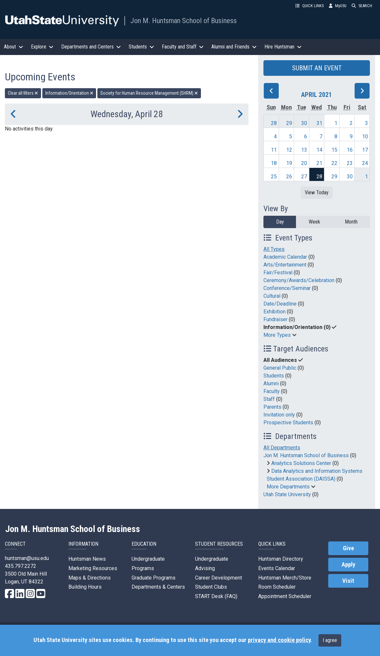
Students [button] (141, 47)
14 (319, 150)
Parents (272, 407)
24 (365, 163)
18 (274, 163)
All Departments (281, 447)
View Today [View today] (317, 192)
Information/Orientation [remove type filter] (69, 93)
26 (289, 176)
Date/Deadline (280, 304)
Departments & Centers (158, 587)
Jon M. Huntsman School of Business (183, 20)
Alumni (271, 383)
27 (304, 176)
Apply (348, 564)
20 (304, 163)
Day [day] (280, 222)
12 (289, 150)
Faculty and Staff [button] (183, 47)
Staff (269, 399)
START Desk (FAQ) (216, 596)
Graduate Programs (154, 578)
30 (304, 123)
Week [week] (314, 222)
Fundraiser (275, 319)
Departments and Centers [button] (91, 47)
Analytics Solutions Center (301, 463)
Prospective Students (288, 422)
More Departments (288, 487)
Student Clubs (211, 587)
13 (304, 150)
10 (365, 136)
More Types (277, 335)
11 (274, 150)
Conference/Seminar (287, 288)
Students (273, 376)
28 (274, 123)
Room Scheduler (277, 587)
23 (350, 163)
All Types (274, 249)
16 (350, 150)
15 (334, 150)
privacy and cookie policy (279, 640)
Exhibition (274, 311)
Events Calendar (276, 568)
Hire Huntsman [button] (283, 47)
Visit (348, 580)
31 (319, 123)
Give (348, 548)
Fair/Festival (277, 272)
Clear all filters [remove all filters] (23, 93)
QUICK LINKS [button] (309, 5)
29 (289, 123)
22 (334, 163)
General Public (279, 368)
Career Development (218, 578)
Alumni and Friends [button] (234, 47)
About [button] (13, 47)
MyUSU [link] (337, 5)
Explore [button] (42, 47)
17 (365, 150)
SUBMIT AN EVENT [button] (317, 68)
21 (319, 163)
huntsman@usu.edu (27, 558)
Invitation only (279, 415)
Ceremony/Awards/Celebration (298, 280)
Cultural (271, 296)
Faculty (271, 391)
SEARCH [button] (362, 5)
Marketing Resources (92, 568)
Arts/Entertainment (284, 265)
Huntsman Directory (280, 559)
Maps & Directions (89, 578)
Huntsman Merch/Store (284, 578)
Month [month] (351, 222)
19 (289, 163)
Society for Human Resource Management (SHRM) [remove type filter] (149, 93)
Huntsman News (87, 559)
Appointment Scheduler (284, 596)
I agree (330, 640)
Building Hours (85, 587)
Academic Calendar (285, 257)
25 (274, 176)
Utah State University (287, 494)
